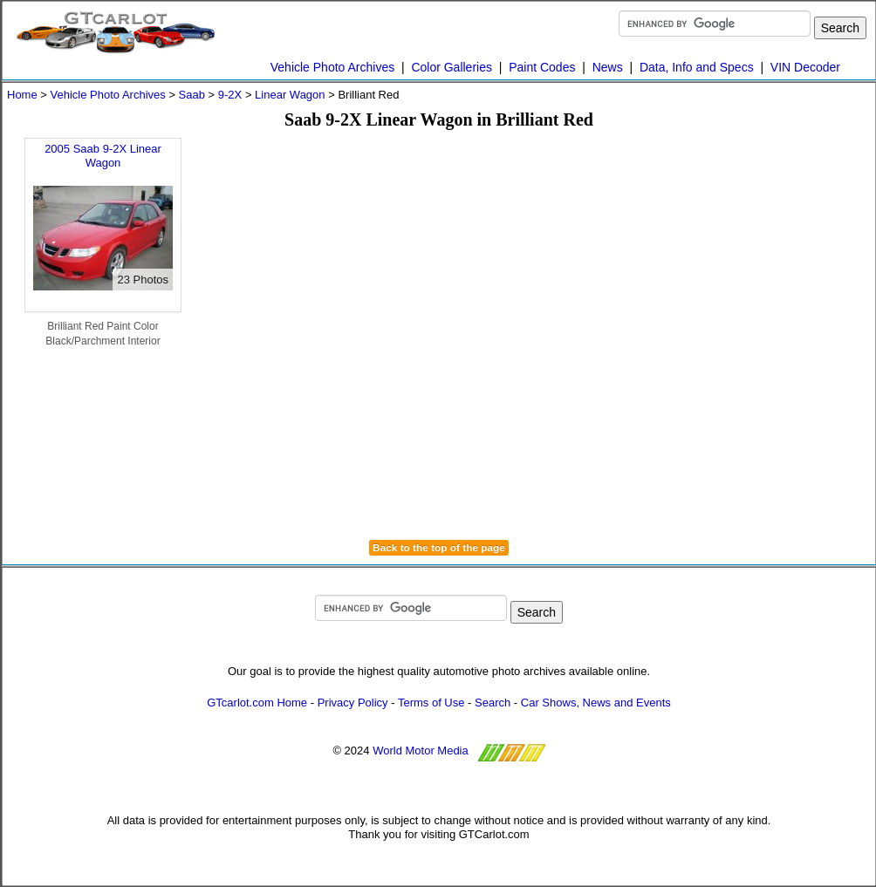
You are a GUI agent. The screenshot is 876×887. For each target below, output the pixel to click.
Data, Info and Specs (697, 67)
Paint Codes (542, 67)
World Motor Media (421, 751)
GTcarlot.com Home (257, 702)
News (607, 67)
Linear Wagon (290, 94)
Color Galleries (451, 67)
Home (22, 94)
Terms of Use (431, 702)
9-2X (230, 94)
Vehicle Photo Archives (332, 67)
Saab (192, 94)
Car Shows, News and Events (596, 702)
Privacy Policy (353, 702)
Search (492, 702)
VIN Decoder (805, 67)
